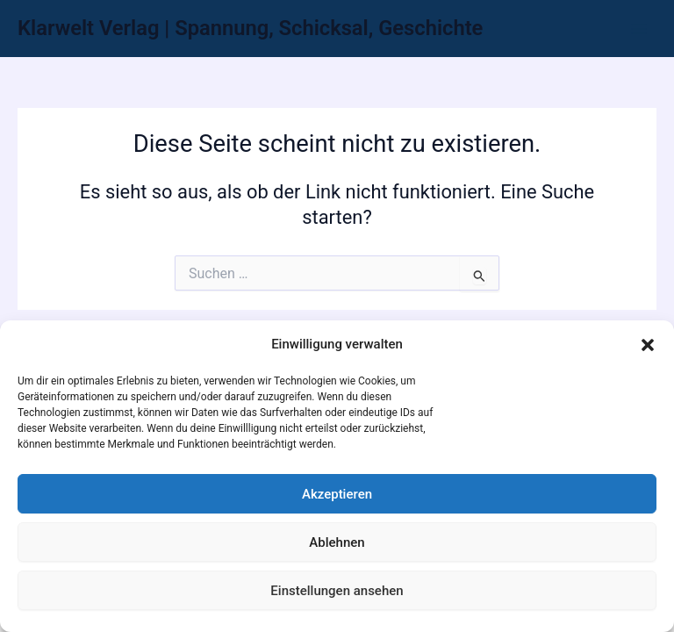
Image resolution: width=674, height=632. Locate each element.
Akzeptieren (337, 494)
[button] (647, 345)
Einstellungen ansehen (336, 591)
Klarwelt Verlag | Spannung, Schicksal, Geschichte (250, 28)
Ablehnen (336, 542)
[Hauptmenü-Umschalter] (638, 28)
